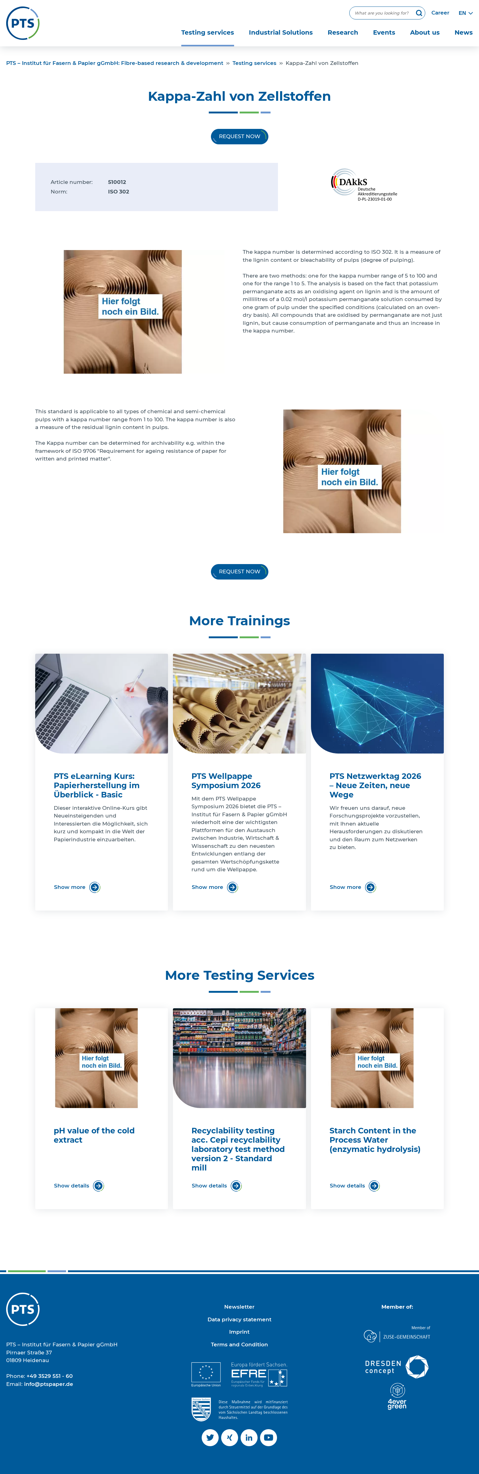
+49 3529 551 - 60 (50, 1376)
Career (440, 13)
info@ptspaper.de (48, 1384)
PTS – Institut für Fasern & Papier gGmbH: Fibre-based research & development (114, 63)
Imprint (239, 1332)
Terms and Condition (239, 1344)
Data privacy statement (239, 1319)
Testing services (254, 63)
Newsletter (239, 1307)
